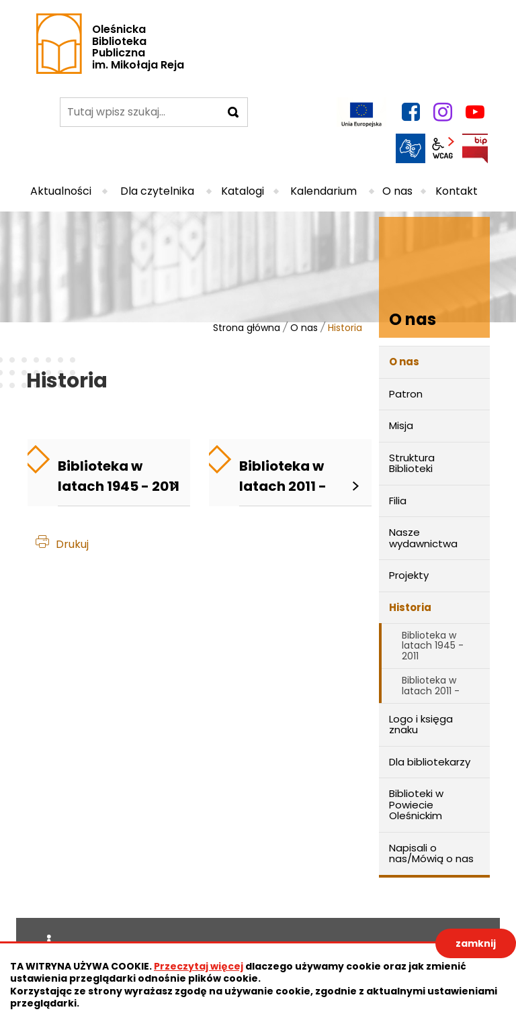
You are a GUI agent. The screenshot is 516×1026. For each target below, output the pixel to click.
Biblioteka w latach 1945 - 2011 (433, 645)
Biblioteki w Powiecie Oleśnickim (416, 804)
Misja (401, 425)
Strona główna (246, 327)
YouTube (475, 112)
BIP (475, 148)
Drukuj (72, 544)
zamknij (476, 943)
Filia (397, 501)
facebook (410, 112)
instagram (443, 112)
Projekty (409, 575)
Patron (406, 394)
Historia (410, 607)
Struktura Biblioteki (412, 463)
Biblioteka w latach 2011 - (431, 685)
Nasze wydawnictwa (423, 538)
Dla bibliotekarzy (429, 762)
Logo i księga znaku (421, 724)
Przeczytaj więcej (198, 966)
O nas (304, 327)
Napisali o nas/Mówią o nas (431, 853)
